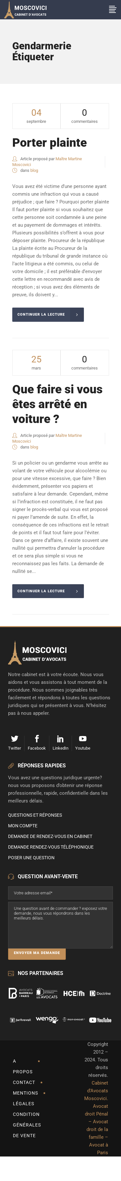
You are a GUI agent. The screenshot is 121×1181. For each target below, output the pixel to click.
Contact (24, 1082)
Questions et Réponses (35, 815)
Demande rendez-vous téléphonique (51, 847)
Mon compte (22, 825)
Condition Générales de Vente (27, 1125)
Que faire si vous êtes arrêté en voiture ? (57, 404)
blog (34, 170)
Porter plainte (49, 143)
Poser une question (31, 857)
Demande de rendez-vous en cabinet (50, 836)
